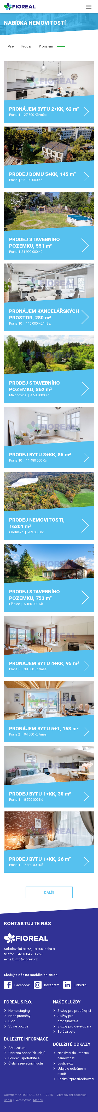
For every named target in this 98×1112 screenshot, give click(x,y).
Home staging (19, 1011)
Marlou (38, 1100)
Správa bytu (66, 1031)
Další (49, 892)
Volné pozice (18, 1026)
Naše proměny (19, 1016)
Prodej (26, 46)
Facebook (22, 985)
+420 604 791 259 (29, 954)
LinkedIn (80, 985)
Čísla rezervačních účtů (25, 1063)
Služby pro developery (74, 1026)
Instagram (51, 985)
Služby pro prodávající (74, 1011)
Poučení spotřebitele (23, 1058)
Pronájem (46, 46)
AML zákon (17, 1048)
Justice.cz (65, 1063)
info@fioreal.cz (26, 959)
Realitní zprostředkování (75, 1079)
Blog (11, 1021)
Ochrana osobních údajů (26, 1053)
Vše (11, 46)
